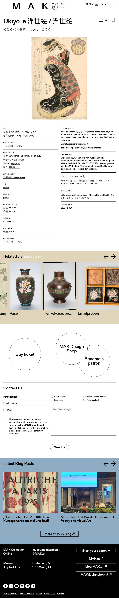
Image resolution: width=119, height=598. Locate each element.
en (91, 4)
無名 (11, 155)
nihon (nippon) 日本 (23, 155)
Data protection (27, 593)
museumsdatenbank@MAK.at (46, 552)
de (87, 4)
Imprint (39, 593)
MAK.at (96, 558)
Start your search (96, 550)
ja (96, 4)
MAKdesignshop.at (96, 574)
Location (31, 256)
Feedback (58, 400)
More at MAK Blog (59, 533)
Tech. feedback (93, 400)
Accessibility (49, 593)
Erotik (6, 187)
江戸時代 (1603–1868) (14, 177)
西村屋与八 (14, 167)
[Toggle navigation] (113, 5)
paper (6, 197)
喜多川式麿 (18, 159)
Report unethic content (96, 397)
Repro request (60, 397)
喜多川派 (15, 163)
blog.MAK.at (96, 566)
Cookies (60, 593)
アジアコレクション (13, 145)
